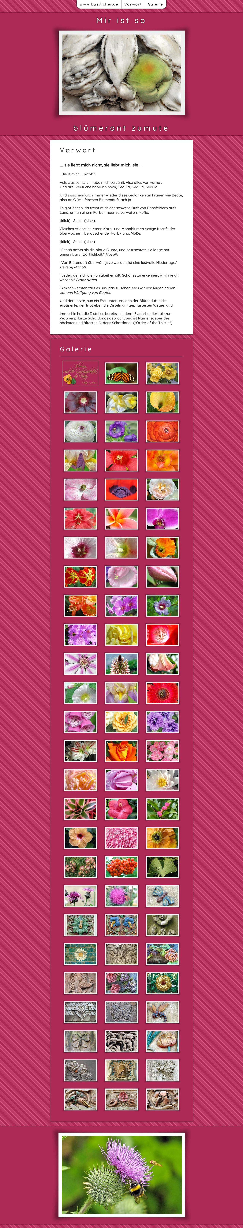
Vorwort (133, 4)
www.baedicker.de (99, 4)
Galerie (155, 4)
